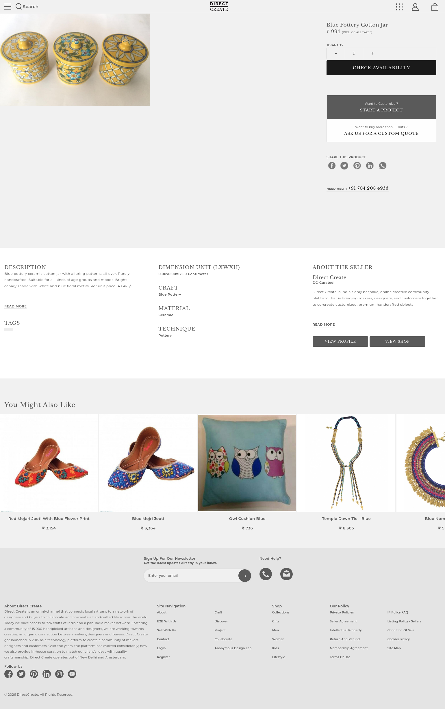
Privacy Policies (342, 612)
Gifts (275, 621)
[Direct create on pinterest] (35, 674)
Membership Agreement (349, 648)
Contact (163, 639)
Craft (218, 612)
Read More (15, 306)
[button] (438, 472)
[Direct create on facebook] (9, 674)
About (162, 612)
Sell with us (166, 630)
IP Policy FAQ (397, 612)
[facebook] (332, 165)
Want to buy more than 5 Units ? (381, 131)
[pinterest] (357, 165)
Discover (221, 621)
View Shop (397, 341)
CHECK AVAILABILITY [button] (381, 67)
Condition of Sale (400, 630)
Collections (280, 612)
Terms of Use (340, 657)
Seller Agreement (343, 621)
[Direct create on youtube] (73, 674)
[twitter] (344, 165)
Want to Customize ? (381, 107)
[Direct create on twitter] (22, 674)
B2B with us (167, 621)
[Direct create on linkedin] (47, 674)
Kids (275, 648)
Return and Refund (345, 639)
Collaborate (223, 639)
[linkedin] (370, 165)
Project (220, 630)
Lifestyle (278, 657)
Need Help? (358, 188)
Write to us (287, 574)
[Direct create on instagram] (60, 674)
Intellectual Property (345, 630)
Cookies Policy (398, 639)
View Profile (340, 341)
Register (163, 657)
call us (266, 574)
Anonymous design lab (233, 648)
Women (278, 639)
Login (161, 648)
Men (275, 630)
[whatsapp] (382, 165)
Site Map (394, 648)
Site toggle (7, 7)
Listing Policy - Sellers (404, 621)
